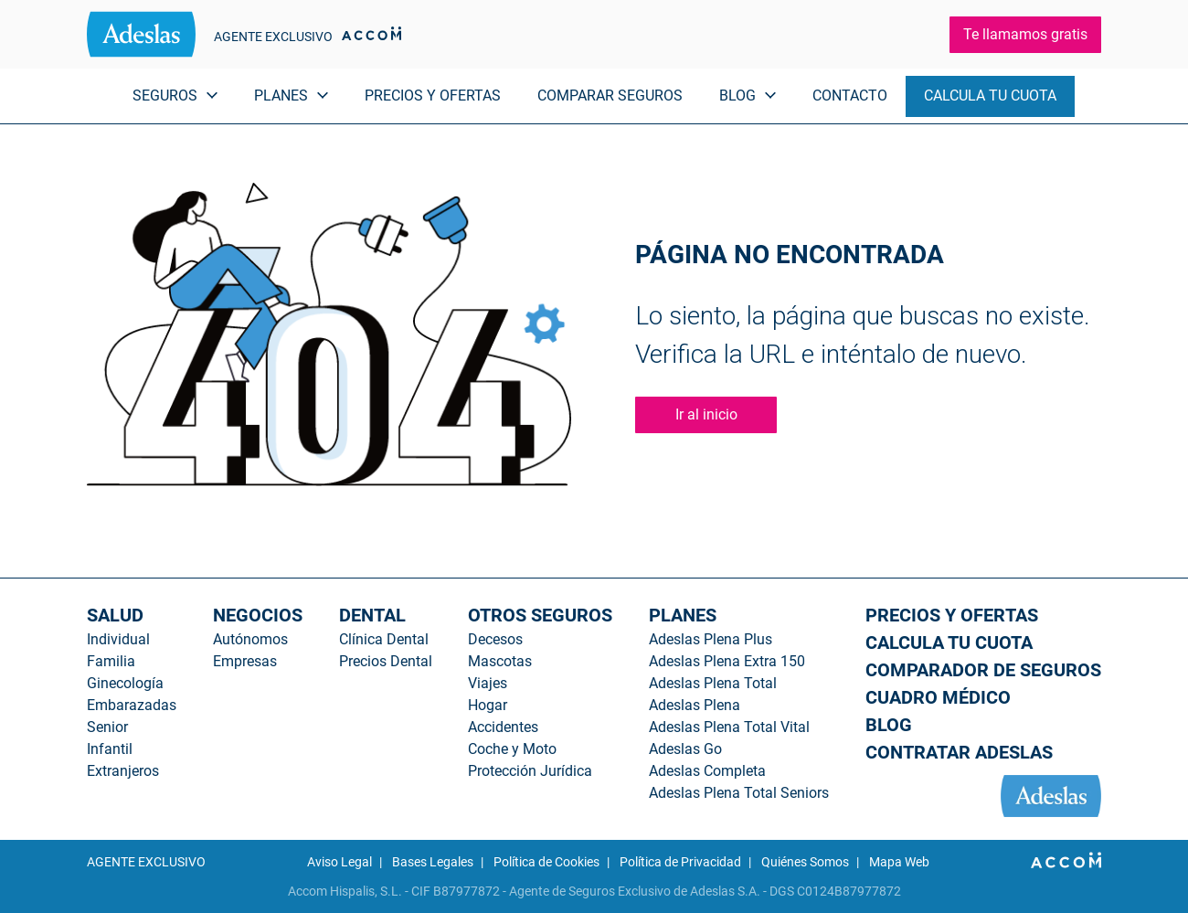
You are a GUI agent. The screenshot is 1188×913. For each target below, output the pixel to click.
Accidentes (503, 727)
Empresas (245, 661)
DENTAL (372, 615)
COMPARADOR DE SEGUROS (983, 670)
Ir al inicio (706, 414)
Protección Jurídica (530, 771)
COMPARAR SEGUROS (610, 95)
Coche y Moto (512, 749)
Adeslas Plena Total (713, 683)
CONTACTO (849, 95)
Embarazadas (131, 705)
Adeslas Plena (694, 705)
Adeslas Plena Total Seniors (739, 793)
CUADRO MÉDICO (938, 697)
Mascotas (500, 661)
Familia (111, 661)
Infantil (110, 749)
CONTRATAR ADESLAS (959, 752)
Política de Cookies (546, 862)
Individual (118, 639)
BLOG (888, 725)
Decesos (495, 639)
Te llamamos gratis (1025, 34)
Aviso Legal (339, 862)
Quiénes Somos (805, 862)
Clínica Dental (384, 639)
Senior (107, 727)
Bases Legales (432, 862)
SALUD (115, 615)
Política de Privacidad (680, 862)
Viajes (487, 683)
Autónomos (250, 639)
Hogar (487, 705)
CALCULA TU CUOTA (990, 95)
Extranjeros (123, 771)
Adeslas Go (685, 749)
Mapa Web (899, 862)
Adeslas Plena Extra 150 (727, 661)
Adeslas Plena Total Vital (729, 727)
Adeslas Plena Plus (710, 639)
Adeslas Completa (707, 771)
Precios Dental (385, 661)
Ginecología (125, 683)
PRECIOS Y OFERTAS (433, 95)
